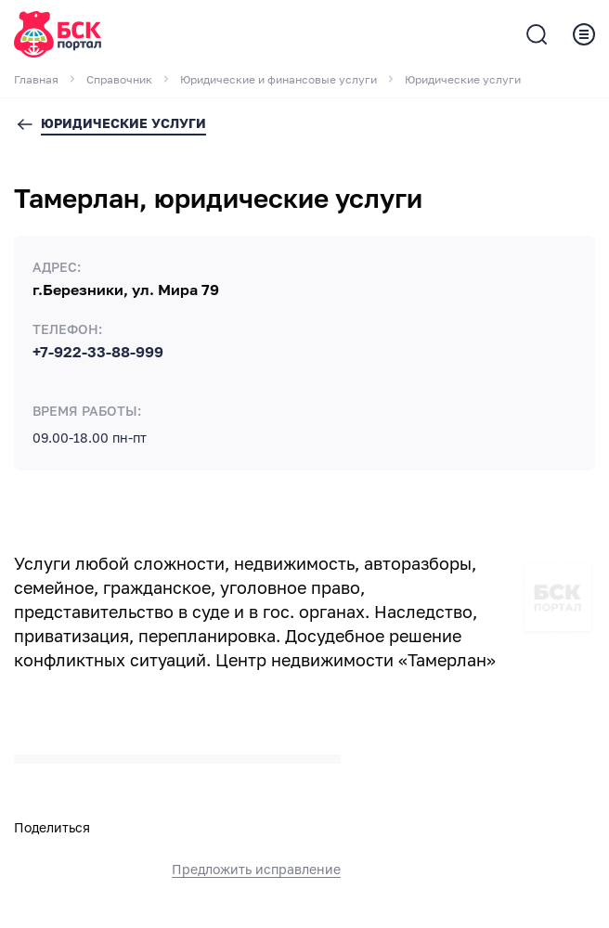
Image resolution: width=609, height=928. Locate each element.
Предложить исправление (256, 869)
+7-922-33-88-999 (97, 352)
